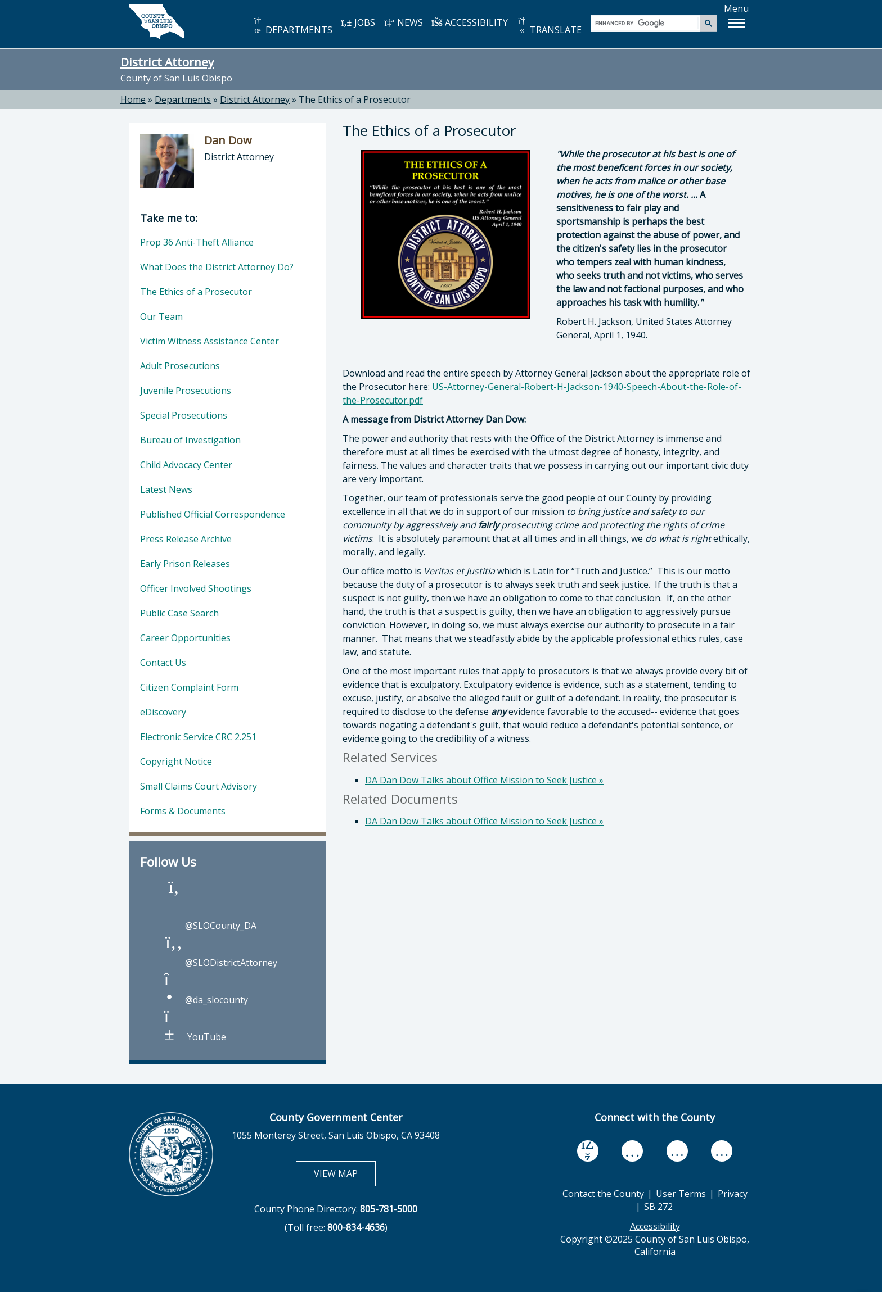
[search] (646, 23)
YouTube (194, 1037)
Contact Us (163, 662)
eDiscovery (163, 712)
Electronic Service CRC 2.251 (198, 737)
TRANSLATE (549, 26)
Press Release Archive (186, 539)
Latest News (166, 489)
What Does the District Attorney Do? (217, 267)
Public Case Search (179, 613)
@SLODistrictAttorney (220, 962)
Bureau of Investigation (190, 440)
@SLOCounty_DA (209, 925)
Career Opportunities (185, 638)
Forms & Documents (183, 811)
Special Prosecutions (183, 415)
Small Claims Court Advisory (198, 786)
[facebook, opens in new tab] (588, 1151)
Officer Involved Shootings (195, 588)
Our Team (161, 316)
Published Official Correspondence (212, 514)
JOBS (358, 22)
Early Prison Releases (185, 563)
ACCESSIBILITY (469, 22)
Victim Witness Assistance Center (209, 341)
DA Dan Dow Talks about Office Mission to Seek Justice (484, 780)
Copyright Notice (176, 761)
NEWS (403, 22)
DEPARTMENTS (292, 26)
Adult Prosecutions (180, 366)
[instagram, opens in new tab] (722, 1151)
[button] (736, 23)
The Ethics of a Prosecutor (196, 291)
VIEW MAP (344, 1173)
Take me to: (168, 218)
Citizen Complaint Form (189, 687)
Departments (183, 99)
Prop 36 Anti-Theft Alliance (197, 242)
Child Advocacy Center (186, 465)
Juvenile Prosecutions (185, 390)
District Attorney (167, 62)
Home (133, 99)
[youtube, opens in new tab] (632, 1151)
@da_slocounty (205, 1000)
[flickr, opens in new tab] (677, 1151)
